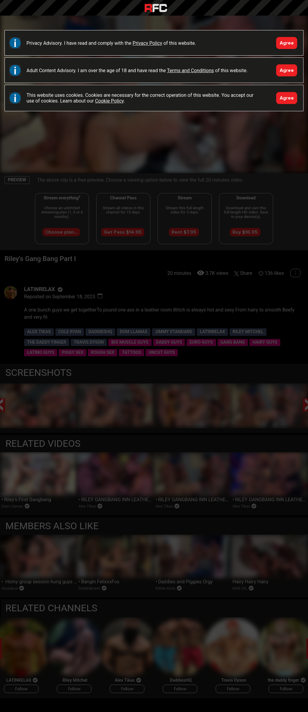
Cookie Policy (109, 101)
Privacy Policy (147, 43)
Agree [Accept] (287, 43)
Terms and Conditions (190, 70)
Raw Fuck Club (155, 8)
